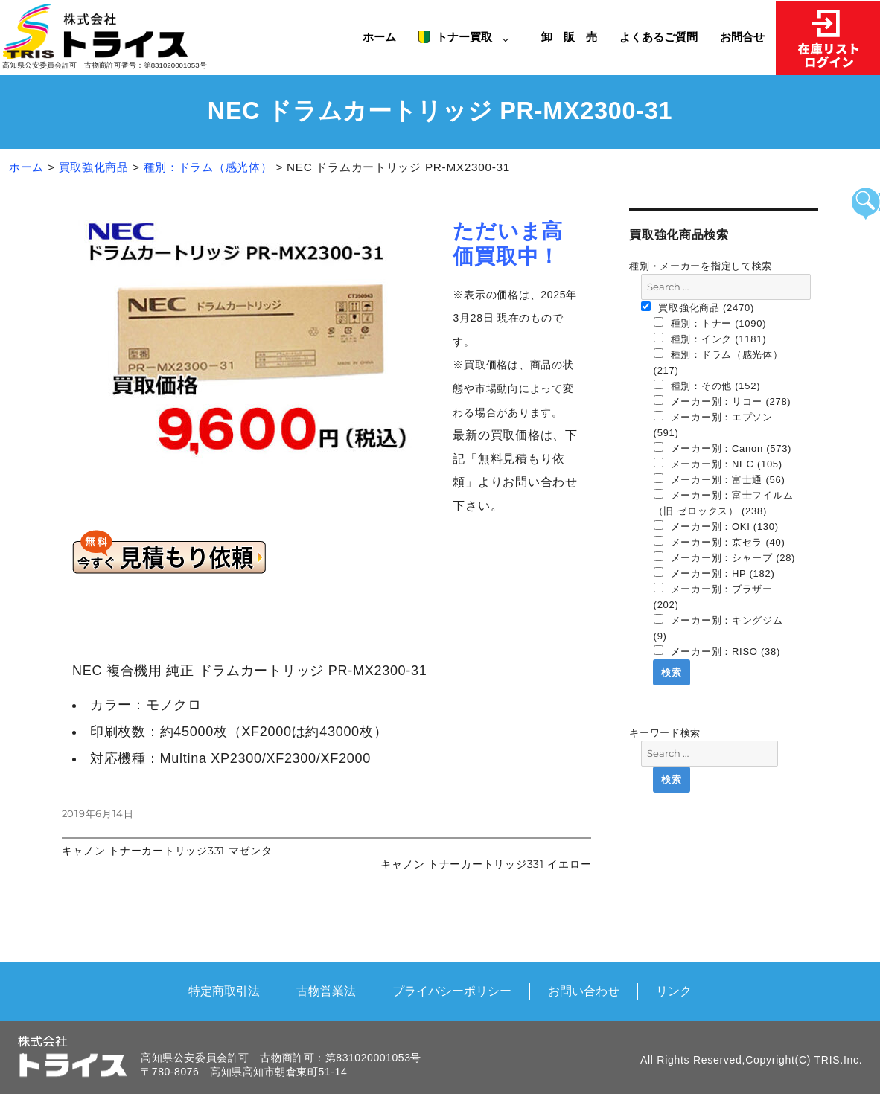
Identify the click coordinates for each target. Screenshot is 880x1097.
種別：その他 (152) (707, 385)
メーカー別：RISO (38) (717, 651)
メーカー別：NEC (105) (718, 464)
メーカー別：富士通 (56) (719, 479)
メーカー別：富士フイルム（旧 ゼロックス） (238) (724, 502)
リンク (674, 990)
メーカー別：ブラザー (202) (713, 596)
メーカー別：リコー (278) (722, 401)
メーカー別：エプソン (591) (713, 424)
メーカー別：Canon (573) (723, 448)
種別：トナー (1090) (710, 323)
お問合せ (742, 37)
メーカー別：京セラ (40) (719, 542)
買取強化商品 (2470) (697, 307)
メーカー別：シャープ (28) (725, 557)
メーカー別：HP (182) (714, 573)
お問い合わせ (583, 990)
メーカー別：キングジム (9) (718, 628)
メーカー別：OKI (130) (716, 526)
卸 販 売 (574, 37)
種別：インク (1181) (710, 339)
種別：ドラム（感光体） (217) (718, 362)
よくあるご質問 (658, 37)
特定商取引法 (224, 990)
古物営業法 (326, 990)
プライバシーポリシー (451, 990)
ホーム (379, 37)
